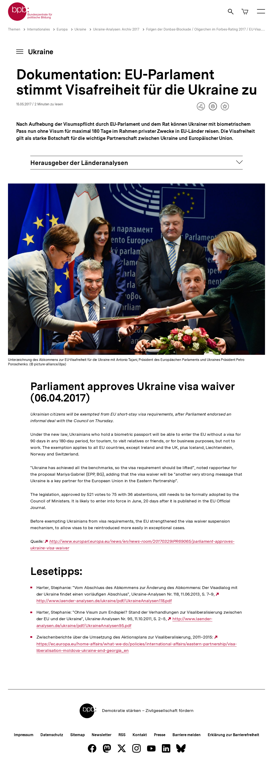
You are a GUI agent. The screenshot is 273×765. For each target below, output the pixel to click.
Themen (14, 29)
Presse (159, 735)
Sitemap (77, 735)
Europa (62, 29)
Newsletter (101, 735)
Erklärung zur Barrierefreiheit (233, 735)
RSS (122, 735)
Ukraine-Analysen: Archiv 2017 (116, 29)
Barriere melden (186, 735)
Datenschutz (51, 735)
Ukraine (80, 29)
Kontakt (140, 735)
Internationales (38, 29)
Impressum (23, 735)
